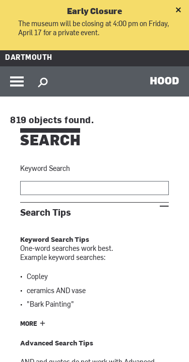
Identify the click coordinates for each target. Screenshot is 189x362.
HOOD (164, 80)
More (28, 324)
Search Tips (45, 213)
